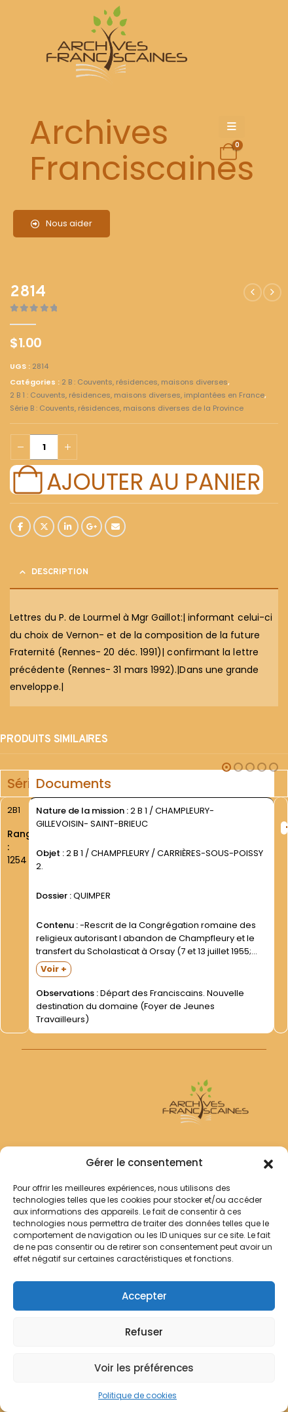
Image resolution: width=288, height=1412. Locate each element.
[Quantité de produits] (43, 447)
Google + (91, 526)
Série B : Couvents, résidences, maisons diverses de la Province (126, 408)
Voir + (54, 969)
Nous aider (61, 223)
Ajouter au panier (153, 480)
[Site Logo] (114, 46)
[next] (272, 292)
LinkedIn (68, 526)
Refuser (144, 1332)
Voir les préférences (144, 1368)
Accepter (144, 1296)
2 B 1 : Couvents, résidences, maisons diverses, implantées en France (137, 395)
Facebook (20, 526)
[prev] (252, 292)
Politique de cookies (137, 1395)
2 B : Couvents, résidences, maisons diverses (145, 382)
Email (115, 526)
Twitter (43, 526)
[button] (268, 1162)
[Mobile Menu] (232, 127)
